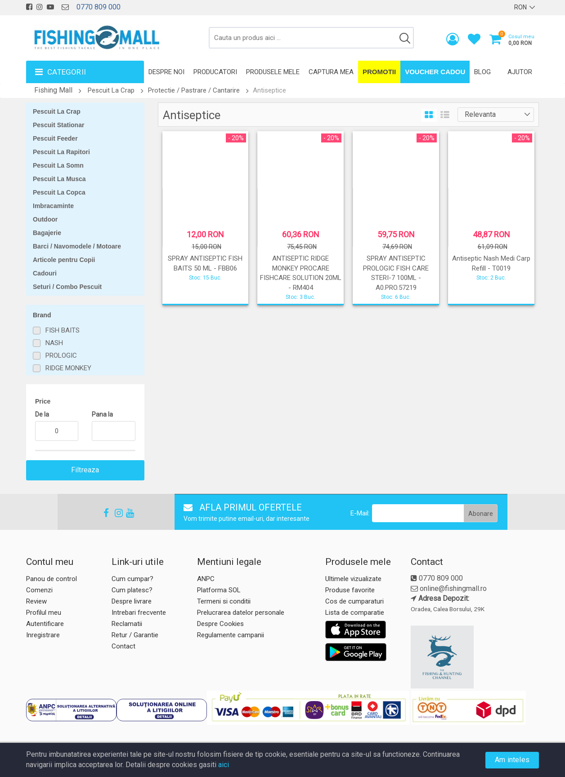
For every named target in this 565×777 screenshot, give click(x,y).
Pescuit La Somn (58, 165)
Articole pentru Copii (64, 259)
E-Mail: (360, 513)
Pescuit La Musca (59, 178)
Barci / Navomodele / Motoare (77, 246)
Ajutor (519, 72)
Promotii (379, 71)
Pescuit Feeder (55, 138)
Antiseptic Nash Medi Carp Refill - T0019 (491, 263)
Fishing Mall (53, 90)
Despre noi (166, 72)
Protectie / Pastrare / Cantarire (194, 90)
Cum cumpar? (132, 579)
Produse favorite (350, 590)
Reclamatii (127, 624)
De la (42, 414)
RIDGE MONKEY (68, 368)
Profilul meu (43, 612)
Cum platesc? (132, 590)
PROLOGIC (61, 355)
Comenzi (39, 590)
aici (223, 764)
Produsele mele (273, 72)
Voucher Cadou (435, 71)
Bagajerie (47, 232)
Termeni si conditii (224, 601)
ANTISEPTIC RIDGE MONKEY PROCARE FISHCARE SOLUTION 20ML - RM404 (300, 272)
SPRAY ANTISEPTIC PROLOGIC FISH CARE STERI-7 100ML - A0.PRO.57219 (396, 272)
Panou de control (51, 579)
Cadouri (45, 273)
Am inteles (512, 759)
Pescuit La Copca (59, 192)
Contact (123, 646)
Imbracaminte (53, 205)
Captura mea (331, 72)
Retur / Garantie (135, 635)
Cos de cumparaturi (354, 601)
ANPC (206, 579)
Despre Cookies (220, 624)
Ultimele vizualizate (353, 579)
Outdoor (45, 219)
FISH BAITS (62, 330)
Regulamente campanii (230, 635)
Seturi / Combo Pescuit (67, 286)
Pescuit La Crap (111, 90)
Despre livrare (132, 601)
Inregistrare (43, 635)
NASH (54, 343)
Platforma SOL (219, 590)
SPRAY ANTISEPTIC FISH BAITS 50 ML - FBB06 (205, 263)
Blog (482, 72)
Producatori (215, 72)
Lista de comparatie (354, 612)
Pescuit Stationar (58, 125)
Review (36, 601)
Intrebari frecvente (139, 612)
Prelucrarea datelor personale (240, 612)
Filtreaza (85, 470)
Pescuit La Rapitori (61, 151)
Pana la (102, 414)
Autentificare (45, 624)
